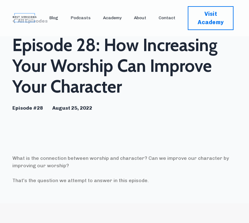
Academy (112, 17)
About (140, 17)
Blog (53, 17)
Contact (167, 17)
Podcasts (81, 17)
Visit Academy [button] (211, 18)
